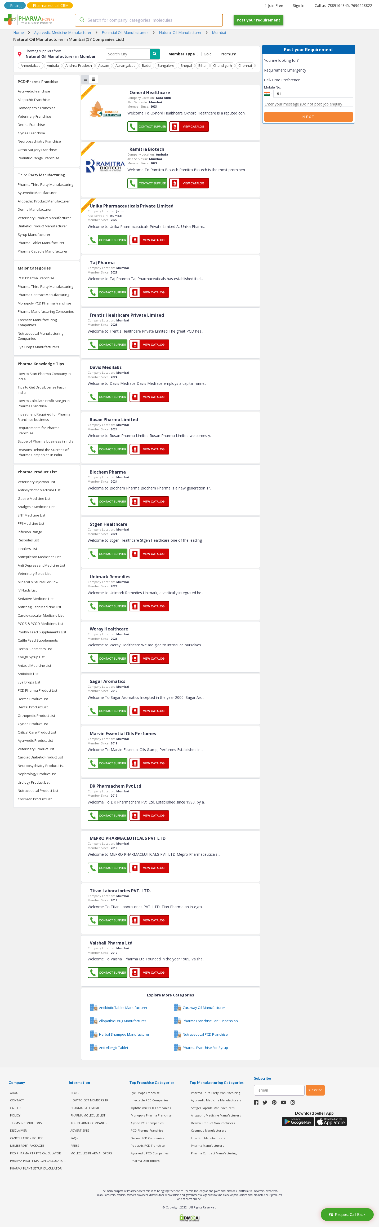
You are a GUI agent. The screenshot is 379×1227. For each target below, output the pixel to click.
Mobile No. (272, 87)
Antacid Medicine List (34, 665)
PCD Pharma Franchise (36, 278)
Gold (208, 54)
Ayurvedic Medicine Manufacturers (216, 1100)
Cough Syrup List (31, 657)
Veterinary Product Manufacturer (44, 217)
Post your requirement (258, 20)
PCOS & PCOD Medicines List (40, 623)
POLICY (15, 1115)
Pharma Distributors (145, 1161)
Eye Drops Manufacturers (38, 347)
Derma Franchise (31, 124)
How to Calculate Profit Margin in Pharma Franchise (44, 403)
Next (308, 116)
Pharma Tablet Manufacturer (41, 242)
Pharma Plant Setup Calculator (36, 1168)
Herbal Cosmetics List (35, 648)
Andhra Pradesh (78, 65)
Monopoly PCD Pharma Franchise (44, 303)
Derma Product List (33, 698)
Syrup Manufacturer (34, 234)
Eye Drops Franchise (145, 1093)
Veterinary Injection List (36, 481)
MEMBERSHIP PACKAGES (27, 1145)
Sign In (298, 5)
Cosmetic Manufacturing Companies (37, 322)
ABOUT (15, 1093)
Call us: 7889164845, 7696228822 (343, 5)
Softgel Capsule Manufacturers (212, 1108)
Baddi (146, 65)
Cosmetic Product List (35, 799)
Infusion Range (30, 531)
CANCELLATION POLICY (26, 1138)
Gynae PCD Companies (147, 1123)
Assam (103, 65)
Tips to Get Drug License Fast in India (43, 390)
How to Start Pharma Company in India (44, 376)
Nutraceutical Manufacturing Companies (40, 336)
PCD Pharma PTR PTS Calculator (35, 1153)
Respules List (28, 540)
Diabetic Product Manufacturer (42, 226)
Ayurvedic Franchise (34, 91)
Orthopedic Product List (36, 715)
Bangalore (166, 65)
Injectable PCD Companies (149, 1100)
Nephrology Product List (37, 773)
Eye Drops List (29, 682)
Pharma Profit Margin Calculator (37, 1161)
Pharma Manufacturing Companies (46, 311)
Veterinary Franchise (34, 116)
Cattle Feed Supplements (38, 640)
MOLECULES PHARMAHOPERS (91, 1153)
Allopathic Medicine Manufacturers (216, 1115)
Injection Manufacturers (208, 1138)
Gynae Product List (33, 723)
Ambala (53, 65)
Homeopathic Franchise (37, 107)
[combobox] (148, 20)
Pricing (15, 5)
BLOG (74, 1093)
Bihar (202, 65)
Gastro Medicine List (34, 498)
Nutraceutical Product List (38, 790)
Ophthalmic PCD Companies (151, 1108)
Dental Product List (33, 707)
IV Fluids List (27, 590)
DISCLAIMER (18, 1130)
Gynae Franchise (31, 133)
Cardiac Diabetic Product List (40, 757)
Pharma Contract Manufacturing (43, 294)
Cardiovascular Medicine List (41, 615)
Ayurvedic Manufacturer (37, 192)
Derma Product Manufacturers (213, 1123)
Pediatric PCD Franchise (148, 1145)
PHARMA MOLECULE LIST (87, 1115)
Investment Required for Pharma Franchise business (44, 417)
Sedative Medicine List (35, 598)
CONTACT (17, 1100)
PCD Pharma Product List (37, 690)
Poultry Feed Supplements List (42, 632)
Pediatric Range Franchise (38, 158)
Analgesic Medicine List (36, 506)
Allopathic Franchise (34, 99)
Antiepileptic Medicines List (39, 556)
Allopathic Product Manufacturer (44, 201)
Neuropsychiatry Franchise (39, 141)
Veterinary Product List (36, 749)
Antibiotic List (28, 673)
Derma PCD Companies (147, 1138)
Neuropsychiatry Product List (41, 765)
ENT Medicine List (31, 515)
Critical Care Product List (37, 732)
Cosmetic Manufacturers (208, 1130)
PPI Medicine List (31, 523)
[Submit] (81, 20)
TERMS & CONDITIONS (26, 1123)
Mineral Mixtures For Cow (38, 582)
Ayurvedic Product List (35, 740)
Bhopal (186, 65)
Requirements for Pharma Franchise (39, 430)
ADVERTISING (79, 1130)
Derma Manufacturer (35, 209)
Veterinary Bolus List (34, 573)
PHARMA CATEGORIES (85, 1108)
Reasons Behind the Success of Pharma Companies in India (43, 452)
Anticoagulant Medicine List (39, 606)
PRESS (74, 1145)
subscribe (315, 1090)
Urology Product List (34, 782)
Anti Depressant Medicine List (41, 565)
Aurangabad (125, 65)
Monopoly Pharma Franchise (151, 1115)
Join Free (274, 5)
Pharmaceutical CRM (51, 5)
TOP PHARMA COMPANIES (88, 1123)
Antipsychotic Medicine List (39, 490)
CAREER (15, 1108)
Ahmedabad (31, 65)
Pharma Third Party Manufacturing (45, 184)
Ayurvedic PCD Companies (149, 1153)
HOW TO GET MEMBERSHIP (89, 1100)
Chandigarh (222, 65)
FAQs (74, 1138)
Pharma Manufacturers (207, 1145)
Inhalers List (27, 548)
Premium (228, 54)
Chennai (245, 65)
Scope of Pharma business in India (46, 441)
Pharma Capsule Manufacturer (43, 251)
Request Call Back (347, 1214)
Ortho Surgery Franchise (37, 149)
